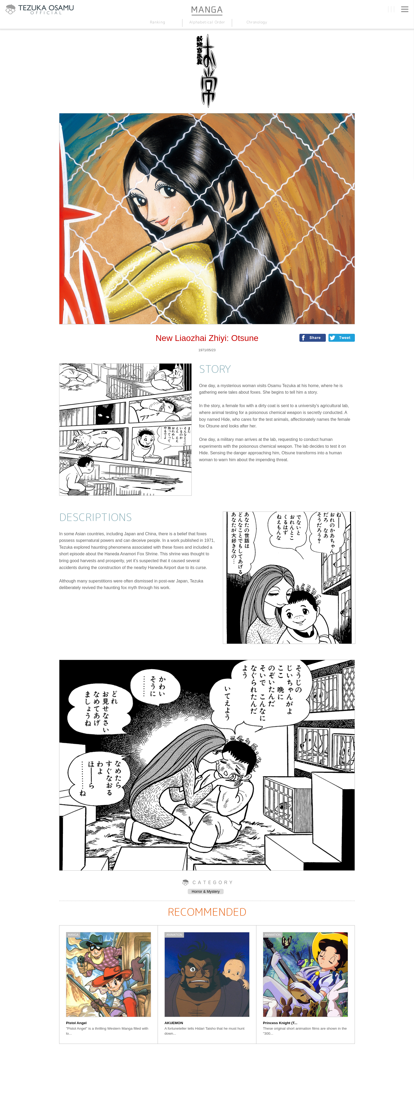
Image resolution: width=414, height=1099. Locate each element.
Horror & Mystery (206, 891)
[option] (108, 984)
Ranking (157, 22)
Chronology (256, 22)
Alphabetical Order (207, 22)
